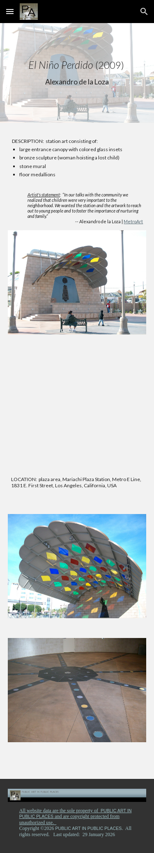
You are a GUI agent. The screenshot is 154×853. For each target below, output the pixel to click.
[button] (10, 11)
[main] (77, 73)
